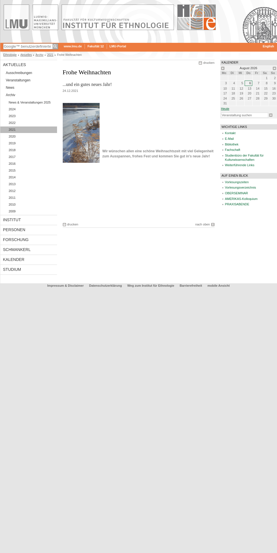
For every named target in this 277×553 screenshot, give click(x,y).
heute (225, 108)
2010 (12, 204)
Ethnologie (10, 54)
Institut (12, 220)
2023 (12, 116)
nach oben (202, 224)
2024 (12, 109)
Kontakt (230, 133)
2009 (12, 211)
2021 (50, 54)
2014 (12, 177)
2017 (12, 157)
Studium (12, 269)
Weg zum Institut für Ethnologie (150, 285)
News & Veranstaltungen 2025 (30, 102)
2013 (12, 184)
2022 (12, 122)
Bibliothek (232, 144)
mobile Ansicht (218, 285)
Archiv (39, 54)
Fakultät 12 (95, 46)
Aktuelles (26, 54)
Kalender (13, 259)
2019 (12, 143)
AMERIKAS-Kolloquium (241, 198)
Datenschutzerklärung (105, 285)
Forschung (16, 239)
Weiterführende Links (240, 165)
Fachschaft (232, 149)
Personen (14, 229)
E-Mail (229, 138)
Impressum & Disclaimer (65, 285)
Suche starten (270, 115)
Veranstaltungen (18, 80)
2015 (12, 170)
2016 (12, 163)
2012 (12, 191)
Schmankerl (17, 249)
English (268, 46)
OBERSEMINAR (236, 193)
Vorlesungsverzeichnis (240, 187)
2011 (12, 197)
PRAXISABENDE (237, 204)
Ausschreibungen (19, 73)
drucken (208, 62)
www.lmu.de (73, 46)
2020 (12, 136)
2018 (12, 150)
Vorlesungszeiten (237, 182)
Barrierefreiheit (191, 285)
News (10, 88)
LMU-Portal (118, 46)
